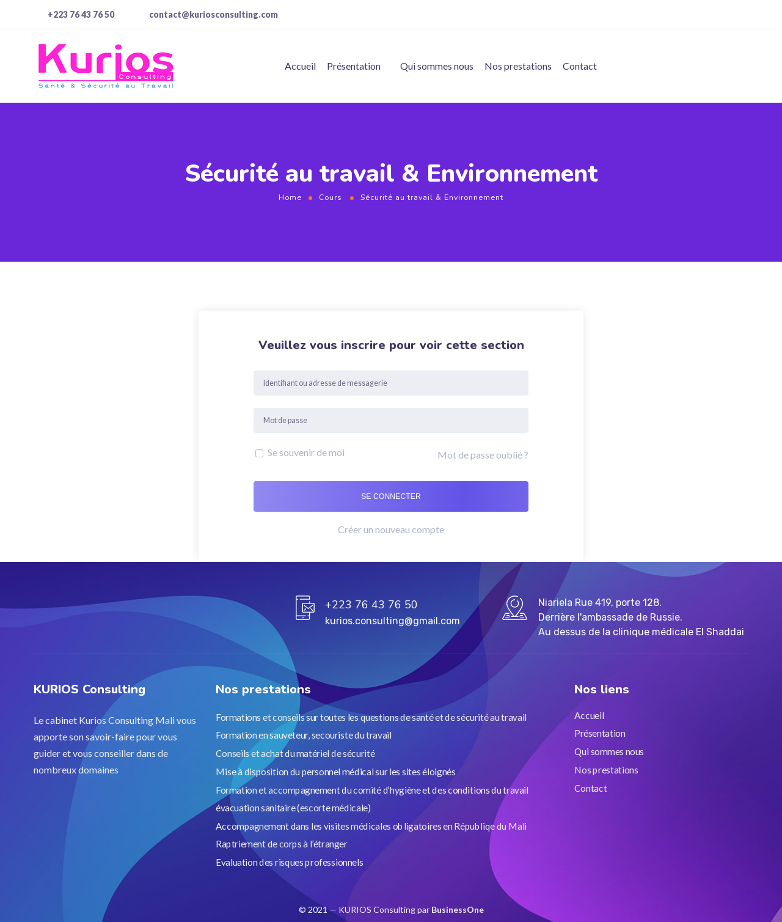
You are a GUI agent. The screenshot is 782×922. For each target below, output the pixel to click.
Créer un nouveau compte (391, 529)
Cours (330, 197)
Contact (580, 66)
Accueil (300, 66)
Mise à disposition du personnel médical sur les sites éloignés (335, 770)
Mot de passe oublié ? (482, 454)
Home (290, 197)
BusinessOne (457, 909)
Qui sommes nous (436, 66)
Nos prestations (518, 66)
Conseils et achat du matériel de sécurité (295, 753)
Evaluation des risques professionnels (289, 861)
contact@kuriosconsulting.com (213, 14)
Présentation (354, 66)
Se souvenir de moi (300, 452)
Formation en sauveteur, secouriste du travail (304, 734)
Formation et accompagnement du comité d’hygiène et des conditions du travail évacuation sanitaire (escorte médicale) (372, 798)
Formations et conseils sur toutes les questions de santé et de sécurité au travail (371, 716)
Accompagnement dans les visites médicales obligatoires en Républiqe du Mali (371, 825)
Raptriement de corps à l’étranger (282, 843)
